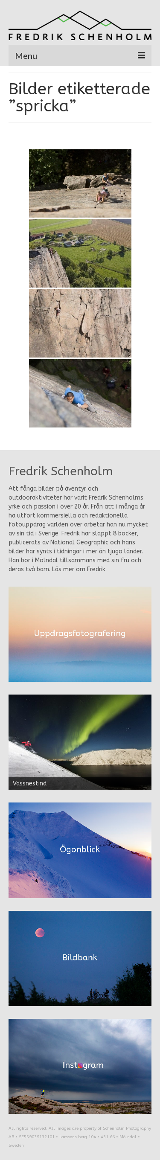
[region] (80, 742)
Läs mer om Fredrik (78, 569)
